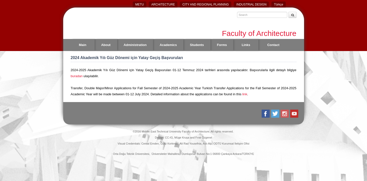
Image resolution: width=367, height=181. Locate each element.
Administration (135, 45)
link (244, 94)
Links (246, 45)
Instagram (285, 114)
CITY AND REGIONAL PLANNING (205, 4)
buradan (77, 76)
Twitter (275, 114)
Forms (222, 45)
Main (83, 45)
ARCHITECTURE (163, 4)
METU (139, 4)
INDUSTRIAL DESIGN (251, 4)
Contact (273, 45)
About (106, 45)
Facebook (266, 114)
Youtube (294, 114)
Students (197, 45)
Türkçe (278, 4)
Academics (168, 45)
